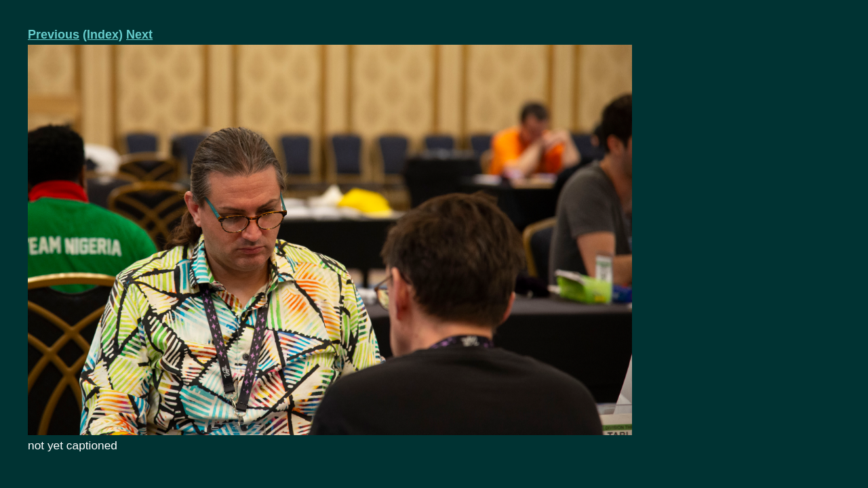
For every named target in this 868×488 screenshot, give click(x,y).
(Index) (103, 34)
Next (139, 34)
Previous (53, 34)
